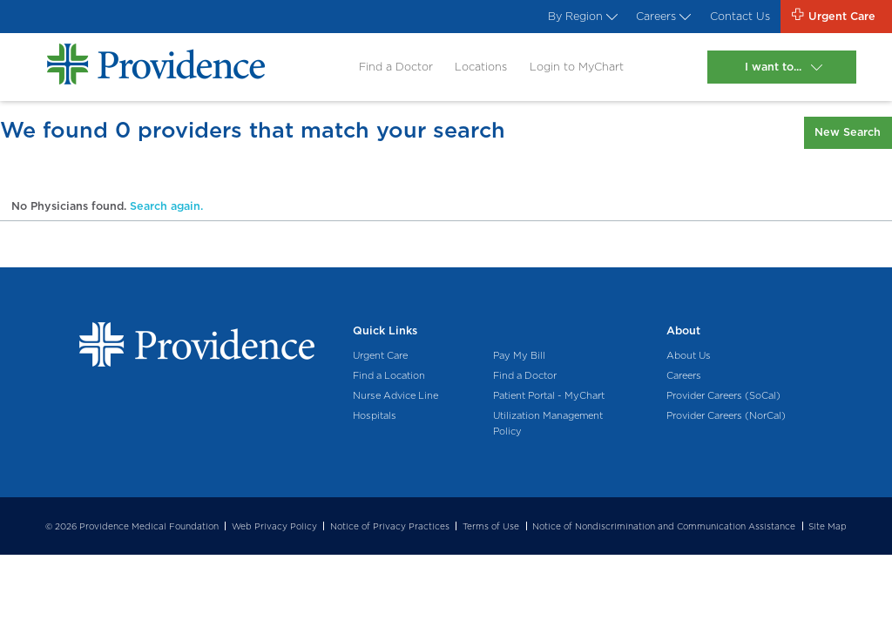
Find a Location (389, 375)
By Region (581, 16)
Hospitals (374, 415)
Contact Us (740, 16)
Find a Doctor (396, 66)
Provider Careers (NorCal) (726, 415)
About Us (688, 355)
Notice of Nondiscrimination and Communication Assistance (663, 526)
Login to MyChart (577, 66)
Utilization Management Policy (548, 423)
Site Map (827, 526)
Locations (481, 66)
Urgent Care (380, 355)
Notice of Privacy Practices (389, 526)
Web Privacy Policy (274, 526)
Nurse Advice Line (395, 395)
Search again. (166, 205)
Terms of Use (491, 526)
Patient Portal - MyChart (549, 395)
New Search (847, 131)
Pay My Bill (519, 355)
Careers (661, 16)
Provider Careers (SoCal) (723, 395)
